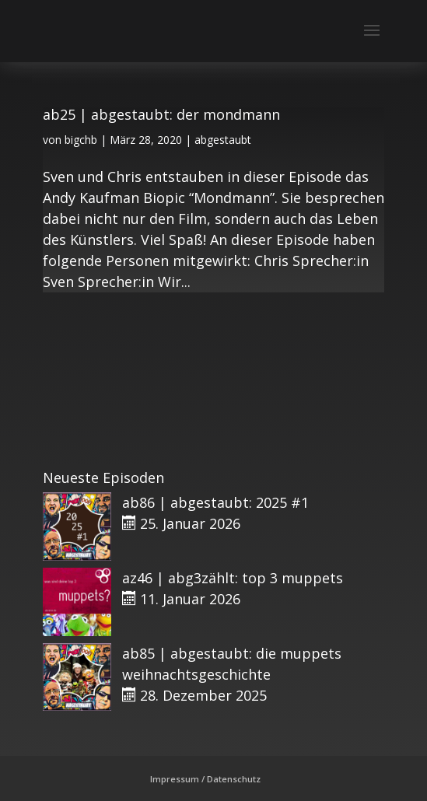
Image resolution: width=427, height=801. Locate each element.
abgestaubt (222, 139)
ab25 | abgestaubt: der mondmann (161, 114)
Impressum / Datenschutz (205, 779)
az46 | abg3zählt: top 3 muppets (232, 577)
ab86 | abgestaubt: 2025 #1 (215, 502)
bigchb (81, 139)
